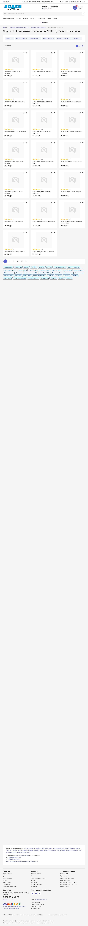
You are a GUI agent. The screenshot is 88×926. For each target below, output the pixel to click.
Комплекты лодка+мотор (10, 886)
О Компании (41, 18)
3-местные (58, 275)
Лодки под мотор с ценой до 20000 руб (51, 850)
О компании (34, 876)
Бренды (25, 18)
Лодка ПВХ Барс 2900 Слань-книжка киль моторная (71, 222)
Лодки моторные (7, 873)
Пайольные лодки (9, 272)
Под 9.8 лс (33, 267)
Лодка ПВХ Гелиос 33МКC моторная (71, 101)
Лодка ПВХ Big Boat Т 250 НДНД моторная (42, 192)
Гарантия (18, 18)
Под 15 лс (41, 267)
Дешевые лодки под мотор (29, 861)
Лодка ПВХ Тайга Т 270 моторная (13, 221)
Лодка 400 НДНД (22, 270)
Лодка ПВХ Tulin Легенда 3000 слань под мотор (71, 72)
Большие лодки (78, 270)
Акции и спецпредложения (38, 878)
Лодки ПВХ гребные (14, 859)
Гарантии (34, 886)
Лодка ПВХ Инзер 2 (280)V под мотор (14, 251)
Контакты (32, 18)
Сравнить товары (36, 873)
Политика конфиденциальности (58, 915)
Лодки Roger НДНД (45, 272)
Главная (5, 27)
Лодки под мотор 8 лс (59, 267)
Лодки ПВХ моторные (14, 857)
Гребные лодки (7, 876)
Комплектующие (7, 878)
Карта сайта (6, 884)
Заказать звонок (47, 8)
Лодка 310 (61, 278)
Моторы (5, 880)
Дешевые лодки (8, 267)
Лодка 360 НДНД (33, 270)
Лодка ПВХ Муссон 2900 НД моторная (43, 251)
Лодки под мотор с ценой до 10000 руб (36, 848)
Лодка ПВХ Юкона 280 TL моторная (43, 71)
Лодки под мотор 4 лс (9, 270)
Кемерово (6, 1)
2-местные (66, 275)
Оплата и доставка (8, 18)
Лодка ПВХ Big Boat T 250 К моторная (15, 131)
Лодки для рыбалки (57, 272)
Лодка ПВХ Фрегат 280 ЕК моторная (71, 191)
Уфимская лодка (8, 275)
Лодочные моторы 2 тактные (68, 882)
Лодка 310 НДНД (56, 270)
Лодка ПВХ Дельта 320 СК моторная (71, 161)
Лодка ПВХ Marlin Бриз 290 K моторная (44, 221)
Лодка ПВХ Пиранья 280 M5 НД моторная (42, 132)
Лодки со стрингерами (39, 275)
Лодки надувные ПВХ (23, 855)
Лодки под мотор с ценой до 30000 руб (19, 852)
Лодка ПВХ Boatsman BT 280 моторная (72, 131)
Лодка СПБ (18, 275)
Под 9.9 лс (49, 267)
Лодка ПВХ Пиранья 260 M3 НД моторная (13, 72)
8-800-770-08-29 (50, 6)
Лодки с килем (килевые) (67, 878)
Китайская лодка (79, 272)
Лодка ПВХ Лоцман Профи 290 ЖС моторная (14, 162)
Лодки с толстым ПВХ (31, 272)
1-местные (75, 275)
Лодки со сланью (65, 880)
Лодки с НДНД (8, 278)
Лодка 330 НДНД (44, 270)
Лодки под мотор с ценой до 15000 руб (28, 850)
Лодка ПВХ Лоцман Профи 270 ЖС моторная (42, 102)
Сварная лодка (69, 272)
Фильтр (8, 45)
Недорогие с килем (33, 278)
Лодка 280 (69, 278)
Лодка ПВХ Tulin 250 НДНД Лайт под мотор (43, 162)
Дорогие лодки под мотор (13, 861)
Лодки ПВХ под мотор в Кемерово (19, 27)
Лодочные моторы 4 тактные (68, 884)
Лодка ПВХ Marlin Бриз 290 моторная (15, 101)
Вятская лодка (27, 275)
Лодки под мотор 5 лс (73, 267)
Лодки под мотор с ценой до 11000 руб (58, 848)
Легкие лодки (19, 272)
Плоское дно (18, 267)
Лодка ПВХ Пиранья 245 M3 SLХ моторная (13, 192)
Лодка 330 (53, 278)
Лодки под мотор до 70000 (38, 27)
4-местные (50, 275)
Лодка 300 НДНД (67, 270)
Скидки (55, 18)
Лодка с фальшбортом (20, 278)
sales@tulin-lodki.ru (41, 900)
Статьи (49, 18)
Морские (26, 267)
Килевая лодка (45, 278)
